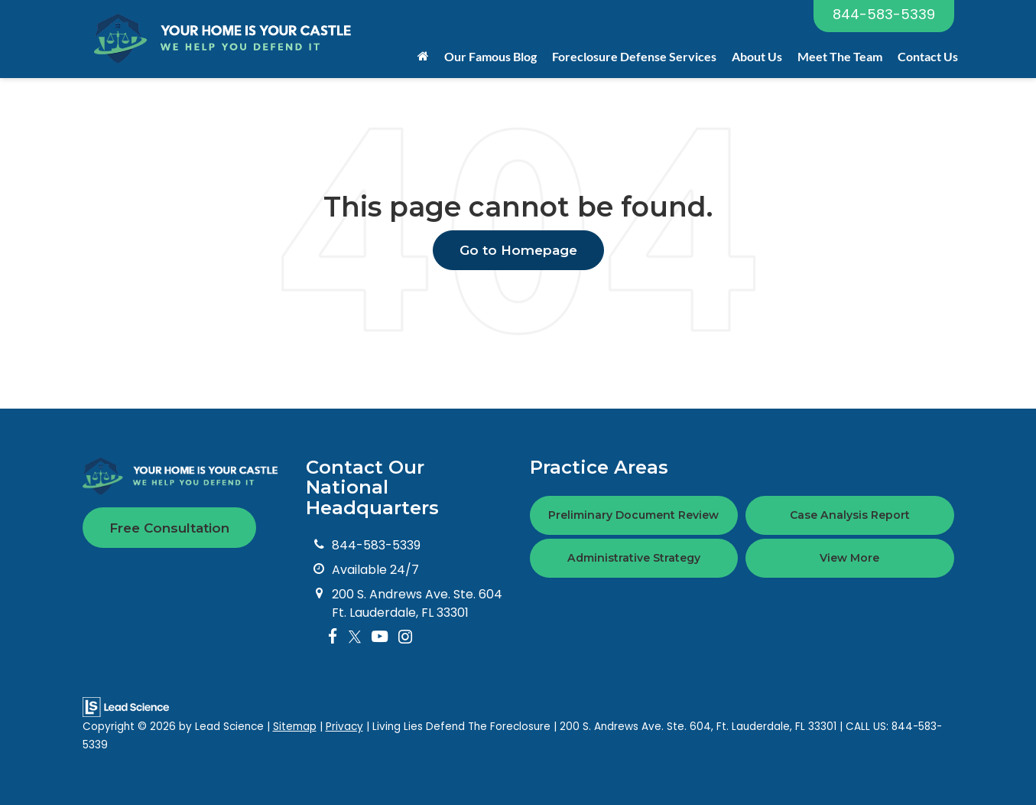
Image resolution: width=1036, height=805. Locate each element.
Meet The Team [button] (839, 56)
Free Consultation (169, 528)
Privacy (344, 726)
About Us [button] (757, 56)
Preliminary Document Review (633, 515)
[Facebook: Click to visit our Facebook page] (333, 637)
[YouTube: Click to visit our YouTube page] (380, 637)
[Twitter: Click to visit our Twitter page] (355, 637)
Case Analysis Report (850, 515)
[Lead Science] (126, 706)
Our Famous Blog (490, 56)
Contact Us (928, 56)
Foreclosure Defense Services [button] (634, 56)
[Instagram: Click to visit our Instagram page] (405, 637)
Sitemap (295, 726)
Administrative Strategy (633, 558)
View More (849, 558)
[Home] (423, 56)
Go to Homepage (518, 250)
